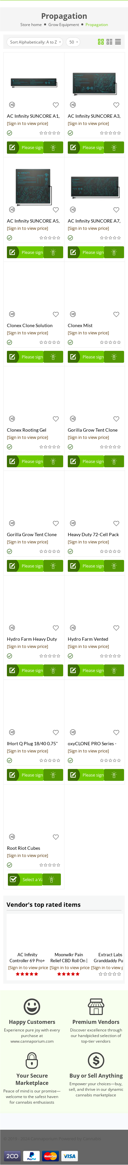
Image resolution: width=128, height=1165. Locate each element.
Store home (31, 24)
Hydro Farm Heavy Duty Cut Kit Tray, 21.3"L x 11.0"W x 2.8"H (32, 639)
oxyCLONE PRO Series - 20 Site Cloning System (92, 743)
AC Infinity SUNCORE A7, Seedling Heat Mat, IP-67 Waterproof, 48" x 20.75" (94, 221)
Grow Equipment (63, 24)
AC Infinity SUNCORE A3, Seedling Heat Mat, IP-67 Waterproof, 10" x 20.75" (94, 116)
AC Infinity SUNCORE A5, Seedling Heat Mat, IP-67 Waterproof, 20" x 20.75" (33, 221)
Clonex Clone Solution (30, 325)
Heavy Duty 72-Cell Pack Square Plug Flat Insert (93, 534)
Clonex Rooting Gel (26, 430)
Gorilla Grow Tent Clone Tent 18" (92, 430)
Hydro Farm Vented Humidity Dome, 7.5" (89, 639)
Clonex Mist (80, 325)
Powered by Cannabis (80, 1139)
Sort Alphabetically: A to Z (35, 42)
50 (73, 42)
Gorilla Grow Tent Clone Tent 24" (32, 534)
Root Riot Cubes (23, 848)
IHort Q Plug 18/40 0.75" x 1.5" (32, 743)
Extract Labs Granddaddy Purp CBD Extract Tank (110, 960)
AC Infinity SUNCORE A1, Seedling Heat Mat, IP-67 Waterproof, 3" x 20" (33, 116)
